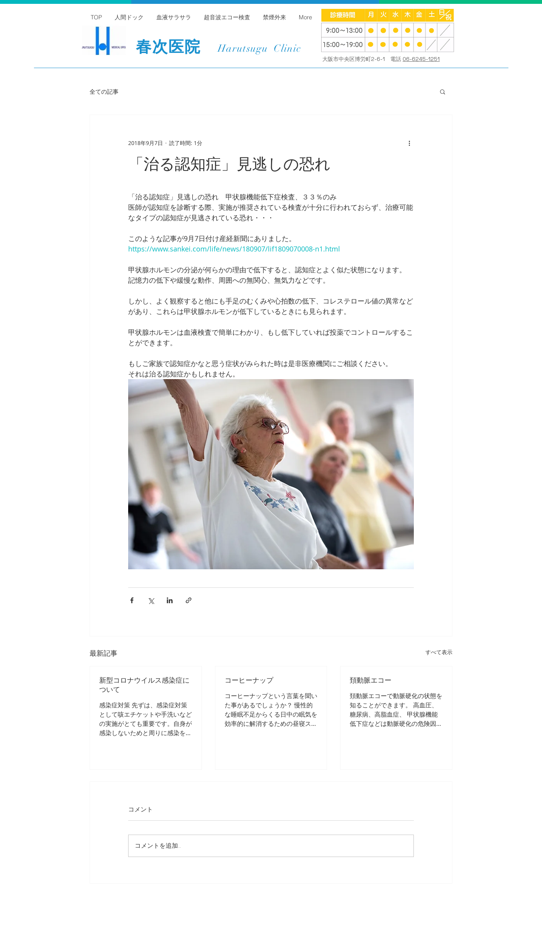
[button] (442, 91)
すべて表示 (438, 652)
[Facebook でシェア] (132, 600)
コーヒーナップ (249, 680)
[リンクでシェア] (188, 600)
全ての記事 (104, 92)
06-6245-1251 (421, 59)
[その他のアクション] (409, 142)
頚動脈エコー (370, 680)
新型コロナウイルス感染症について (144, 685)
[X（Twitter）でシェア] (150, 600)
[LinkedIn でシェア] (169, 600)
